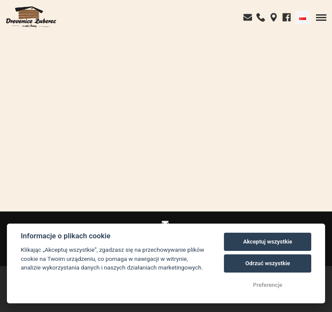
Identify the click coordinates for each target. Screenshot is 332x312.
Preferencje (267, 285)
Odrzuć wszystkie (268, 263)
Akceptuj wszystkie (267, 241)
